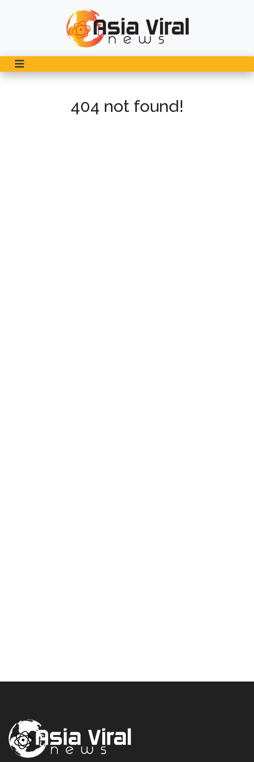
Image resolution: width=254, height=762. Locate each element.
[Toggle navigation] (19, 64)
